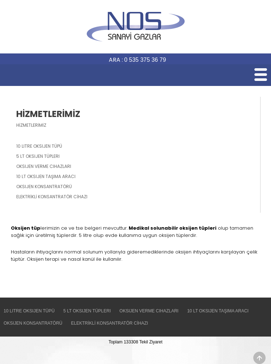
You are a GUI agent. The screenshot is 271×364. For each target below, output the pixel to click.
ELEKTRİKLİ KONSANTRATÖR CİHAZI (109, 323)
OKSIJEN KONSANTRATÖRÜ (33, 323)
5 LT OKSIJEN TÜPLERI (87, 310)
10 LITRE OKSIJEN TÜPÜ (29, 310)
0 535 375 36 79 (145, 60)
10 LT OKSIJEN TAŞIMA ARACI (218, 310)
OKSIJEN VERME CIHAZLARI (149, 310)
